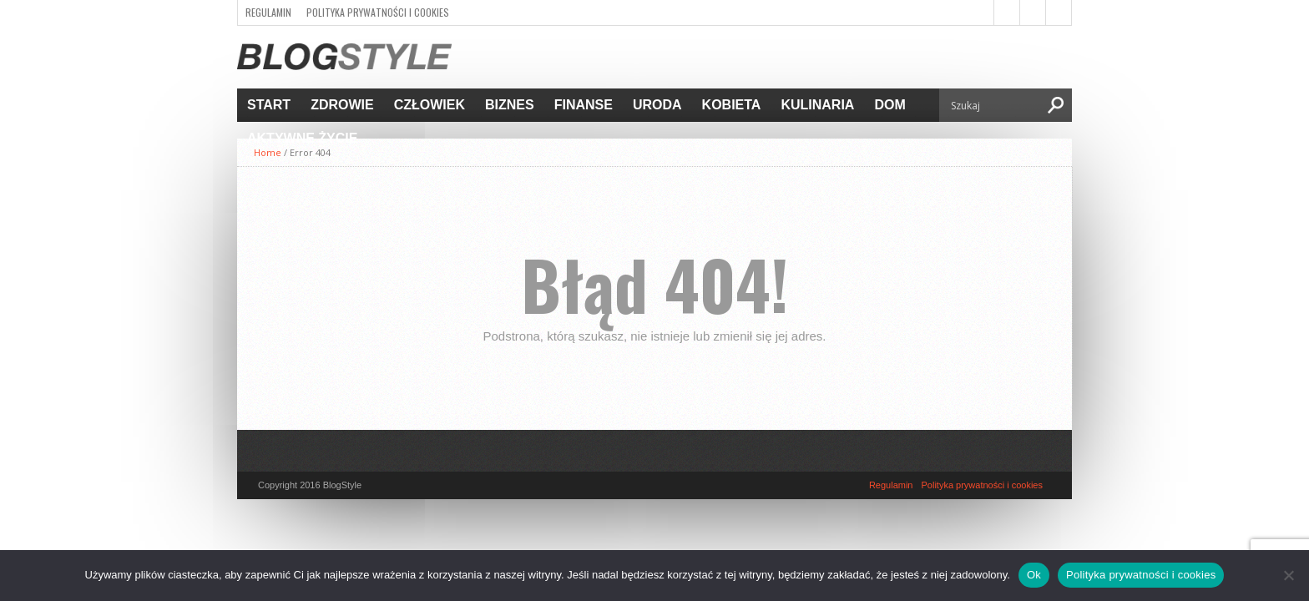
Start (269, 105)
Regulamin (268, 12)
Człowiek (429, 105)
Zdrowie (342, 105)
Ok (1034, 574)
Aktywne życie (302, 138)
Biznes (509, 105)
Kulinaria (817, 105)
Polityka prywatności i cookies (377, 12)
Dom (889, 105)
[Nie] (1288, 575)
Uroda (657, 105)
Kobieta (731, 105)
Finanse (583, 105)
